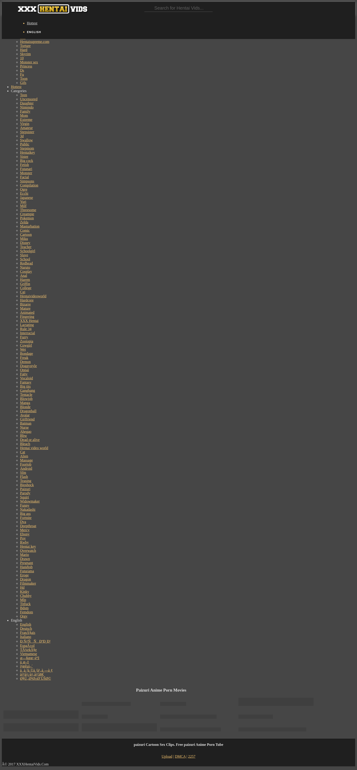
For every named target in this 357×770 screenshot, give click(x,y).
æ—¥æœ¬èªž (29, 658)
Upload (167, 756)
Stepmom (27, 148)
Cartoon (26, 234)
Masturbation (29, 226)
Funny (24, 505)
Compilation (29, 185)
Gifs (23, 83)
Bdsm (24, 608)
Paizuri (25, 489)
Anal (23, 275)
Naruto (25, 267)
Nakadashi (28, 509)
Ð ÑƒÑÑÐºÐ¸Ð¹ (35, 641)
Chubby (26, 596)
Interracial (27, 333)
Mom (24, 115)
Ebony (25, 534)
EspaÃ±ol (27, 646)
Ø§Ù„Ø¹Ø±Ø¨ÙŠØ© (35, 678)
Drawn (25, 559)
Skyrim (25, 54)
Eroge (24, 575)
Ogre (23, 189)
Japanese (26, 198)
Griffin (25, 284)
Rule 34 (25, 329)
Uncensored (28, 99)
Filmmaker (28, 583)
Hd (22, 587)
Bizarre (25, 304)
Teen (23, 95)
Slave (24, 255)
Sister (24, 156)
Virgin (24, 124)
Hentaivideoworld (33, 296)
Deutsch (26, 628)
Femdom (26, 612)
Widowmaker (30, 501)
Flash (24, 477)
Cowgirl (26, 345)
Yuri (23, 202)
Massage (26, 460)
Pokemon (27, 218)
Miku (24, 239)
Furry (24, 337)
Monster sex (29, 62)
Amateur (26, 128)
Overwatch (28, 550)
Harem (25, 280)
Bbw (23, 436)
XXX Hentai (29, 321)
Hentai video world (34, 448)
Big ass (25, 514)
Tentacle (26, 395)
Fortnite (26, 518)
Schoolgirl (27, 251)
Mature (25, 308)
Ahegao (25, 431)
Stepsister (27, 132)
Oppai (24, 370)
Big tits (25, 386)
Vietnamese (28, 654)
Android (26, 468)
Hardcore (27, 300)
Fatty (24, 374)
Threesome (28, 210)
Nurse (24, 427)
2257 (191, 756)
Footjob (25, 464)
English (25, 624)
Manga (25, 403)
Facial (24, 177)
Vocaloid (26, 378)
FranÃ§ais (27, 633)
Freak (24, 358)
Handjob (26, 567)
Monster (26, 173)
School (25, 259)
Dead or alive (30, 440)
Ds (22, 70)
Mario (24, 555)
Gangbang (27, 390)
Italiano (25, 637)
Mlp (23, 600)
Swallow (26, 140)
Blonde (25, 407)
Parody (25, 493)
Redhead (26, 263)
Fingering (27, 317)
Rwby (24, 542)
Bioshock (27, 485)
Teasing (25, 481)
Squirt (24, 497)
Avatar (25, 415)
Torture (25, 46)
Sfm (23, 472)
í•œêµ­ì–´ (26, 666)
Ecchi (24, 193)
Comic (25, 230)
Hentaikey (27, 152)
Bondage (26, 353)
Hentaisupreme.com (34, 42)
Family (25, 111)
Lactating (27, 325)
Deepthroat (28, 526)
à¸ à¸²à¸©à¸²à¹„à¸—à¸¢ (36, 670)
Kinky (24, 592)
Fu (22, 74)
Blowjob (26, 399)
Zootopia (26, 341)
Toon (24, 78)
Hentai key (28, 546)
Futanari (26, 169)
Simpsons (27, 181)
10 (22, 58)
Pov (23, 538)
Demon (25, 362)
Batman (25, 423)
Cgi (22, 292)
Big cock (26, 161)
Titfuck (25, 604)
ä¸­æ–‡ (24, 662)
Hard (23, 50)
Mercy (25, 530)
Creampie (27, 214)
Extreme (26, 120)
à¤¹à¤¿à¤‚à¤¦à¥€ (32, 674)
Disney (25, 243)
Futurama (27, 571)
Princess (26, 66)
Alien (24, 456)
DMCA (180, 756)
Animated (27, 312)
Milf (23, 206)
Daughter (27, 103)
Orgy (24, 616)
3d (22, 136)
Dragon (25, 579)
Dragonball (28, 411)
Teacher (25, 247)
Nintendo (27, 107)
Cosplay (26, 271)
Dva (23, 522)
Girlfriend (27, 419)
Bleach (25, 444)
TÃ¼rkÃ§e (28, 650)
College (25, 288)
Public (24, 144)
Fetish (24, 165)
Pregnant (26, 563)
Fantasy (25, 382)
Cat (22, 452)
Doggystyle (28, 366)
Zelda (24, 222)
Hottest (32, 23)
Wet (23, 349)
